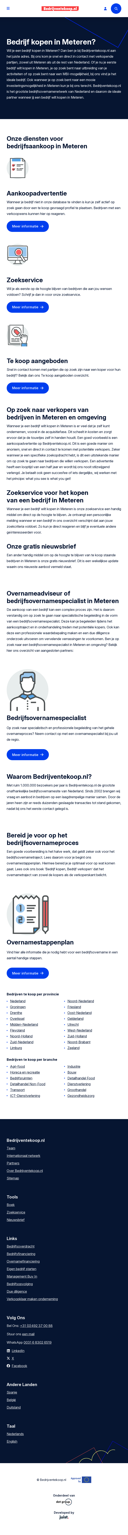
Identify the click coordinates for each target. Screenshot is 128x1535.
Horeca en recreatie (25, 1072)
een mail (28, 1334)
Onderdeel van (64, 1499)
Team (11, 1148)
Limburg (16, 1048)
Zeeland (73, 1048)
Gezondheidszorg (80, 1096)
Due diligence (17, 1291)
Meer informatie (25, 226)
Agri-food (17, 1066)
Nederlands (15, 1434)
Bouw (71, 1072)
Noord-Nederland (80, 1001)
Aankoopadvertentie (37, 193)
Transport (17, 1090)
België (11, 1400)
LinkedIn (18, 1351)
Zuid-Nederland (21, 1042)
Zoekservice (25, 280)
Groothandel (76, 1090)
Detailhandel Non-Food (27, 1084)
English (12, 1441)
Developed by (64, 1515)
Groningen (18, 1007)
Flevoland (17, 1030)
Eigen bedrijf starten (21, 1269)
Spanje (12, 1392)
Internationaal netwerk (23, 1156)
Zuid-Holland (77, 1036)
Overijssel (17, 1019)
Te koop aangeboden (37, 361)
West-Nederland (79, 1030)
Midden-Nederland (24, 1024)
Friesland (74, 1007)
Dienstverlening (79, 1084)
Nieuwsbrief (16, 1220)
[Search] (116, 8)
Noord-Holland (21, 1036)
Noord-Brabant (78, 1042)
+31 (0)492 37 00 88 (36, 1326)
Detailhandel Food (81, 1078)
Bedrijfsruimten (21, 1078)
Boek (11, 1205)
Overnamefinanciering (23, 1261)
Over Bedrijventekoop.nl (25, 1171)
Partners (13, 1163)
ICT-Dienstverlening (25, 1096)
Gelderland (75, 1019)
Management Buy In (22, 1276)
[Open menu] (8, 8)
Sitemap (13, 1178)
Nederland (17, 1001)
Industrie (73, 1066)
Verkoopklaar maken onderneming (32, 1299)
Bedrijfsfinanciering (21, 1254)
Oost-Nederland (79, 1013)
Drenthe (16, 1013)
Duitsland (14, 1407)
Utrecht (73, 1024)
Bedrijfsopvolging (20, 1284)
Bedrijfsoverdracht (20, 1246)
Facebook (19, 1366)
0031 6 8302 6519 (38, 1342)
